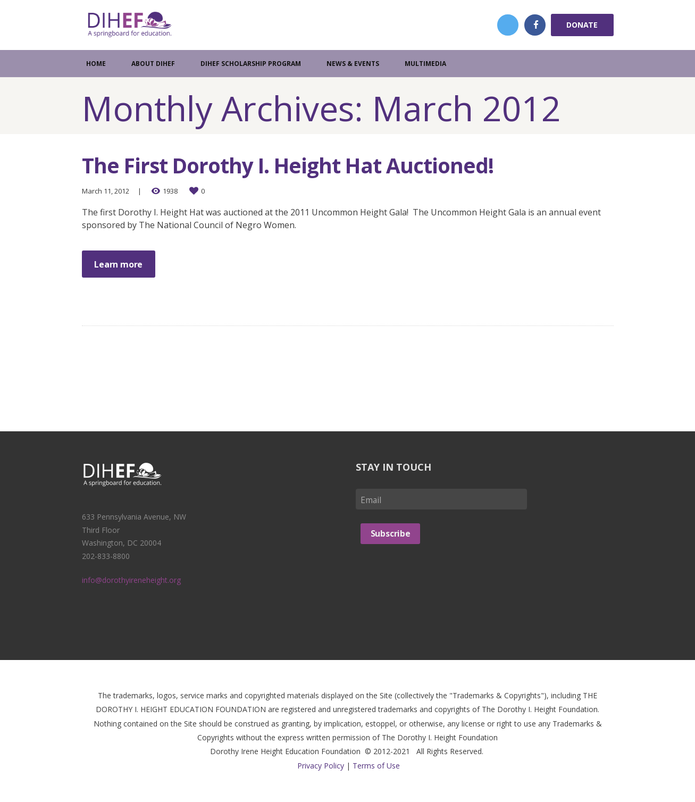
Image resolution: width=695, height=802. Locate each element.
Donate (582, 25)
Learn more (119, 264)
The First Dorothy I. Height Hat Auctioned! (293, 165)
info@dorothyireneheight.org (131, 580)
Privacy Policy (320, 766)
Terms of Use (376, 766)
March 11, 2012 (105, 191)
